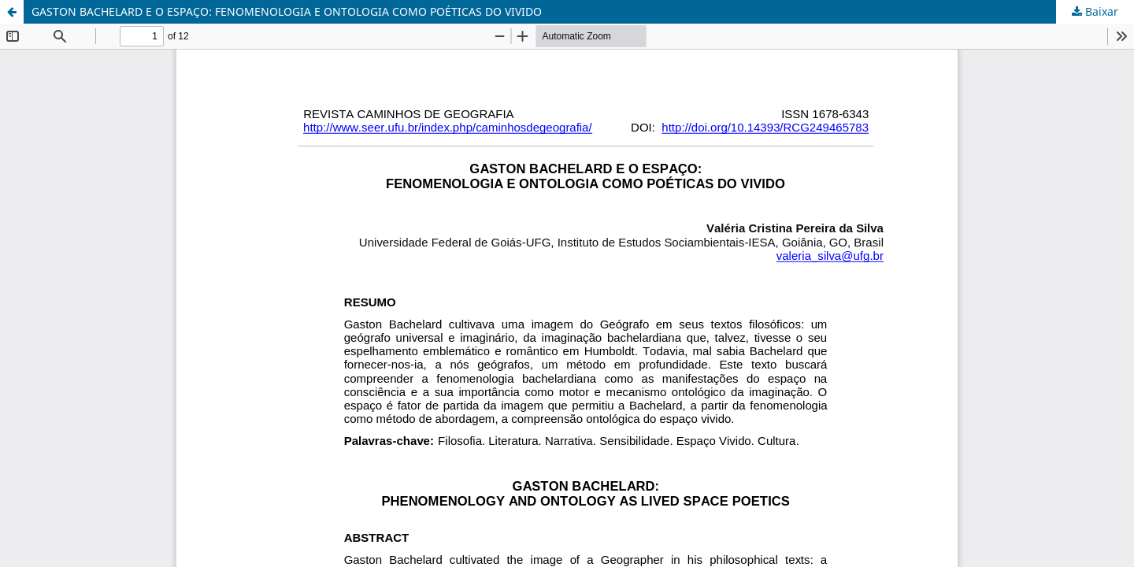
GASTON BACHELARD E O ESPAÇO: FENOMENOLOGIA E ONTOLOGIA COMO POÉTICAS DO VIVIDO (287, 11)
